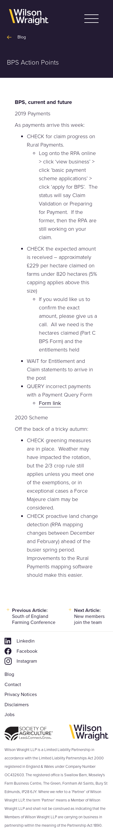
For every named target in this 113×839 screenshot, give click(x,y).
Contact (13, 684)
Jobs (9, 714)
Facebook (27, 651)
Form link (50, 403)
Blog (9, 674)
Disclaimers (17, 704)
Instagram (27, 661)
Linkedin (26, 640)
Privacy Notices (21, 694)
